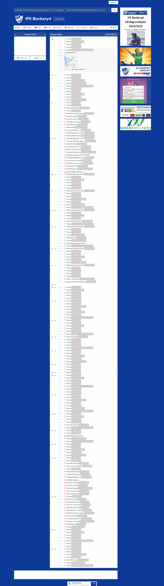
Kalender (28, 28)
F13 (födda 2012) (76, 89)
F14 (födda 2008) (76, 97)
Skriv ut (38, 58)
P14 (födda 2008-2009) (78, 80)
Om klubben (82, 28)
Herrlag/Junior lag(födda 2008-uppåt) (82, 50)
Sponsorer (69, 28)
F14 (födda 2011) (76, 91)
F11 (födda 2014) (76, 111)
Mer (113, 28)
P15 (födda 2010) (76, 44)
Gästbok (57, 28)
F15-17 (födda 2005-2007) (79, 83)
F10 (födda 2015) (76, 105)
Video (47, 28)
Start (17, 28)
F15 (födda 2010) (76, 75)
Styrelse (94, 28)
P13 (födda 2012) (76, 78)
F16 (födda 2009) (76, 47)
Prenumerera (22, 58)
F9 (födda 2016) (76, 102)
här (65, 10)
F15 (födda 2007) (82, 166)
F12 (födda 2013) (76, 39)
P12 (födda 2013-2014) (78, 42)
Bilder (38, 28)
